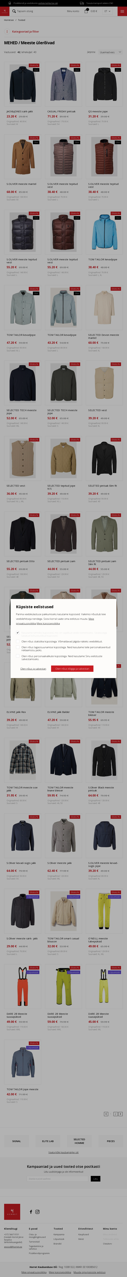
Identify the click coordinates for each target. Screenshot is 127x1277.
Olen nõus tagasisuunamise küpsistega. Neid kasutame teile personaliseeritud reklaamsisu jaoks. (65, 649)
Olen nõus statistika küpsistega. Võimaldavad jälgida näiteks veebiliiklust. (62, 641)
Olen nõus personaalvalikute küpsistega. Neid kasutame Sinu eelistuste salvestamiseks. (61, 657)
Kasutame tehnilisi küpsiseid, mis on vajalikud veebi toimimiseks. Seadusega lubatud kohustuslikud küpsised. (64, 634)
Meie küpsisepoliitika (48, 623)
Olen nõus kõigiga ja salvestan (72, 668)
